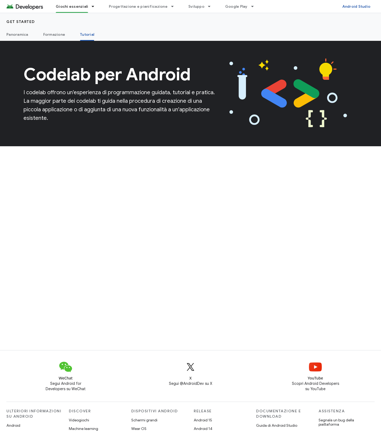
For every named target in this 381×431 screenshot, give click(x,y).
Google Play (236, 6)
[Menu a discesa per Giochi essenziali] (95, 6)
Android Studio (356, 6)
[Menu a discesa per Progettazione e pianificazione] (175, 6)
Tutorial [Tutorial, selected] (87, 34)
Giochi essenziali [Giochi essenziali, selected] (72, 6)
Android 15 (203, 420)
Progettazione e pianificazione (138, 6)
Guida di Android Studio (276, 425)
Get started (20, 21)
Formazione (54, 34)
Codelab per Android (107, 74)
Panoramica (17, 34)
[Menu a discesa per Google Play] (255, 6)
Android (13, 425)
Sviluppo (196, 6)
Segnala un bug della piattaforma (336, 422)
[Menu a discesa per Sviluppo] (211, 6)
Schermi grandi (144, 420)
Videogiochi (79, 420)
